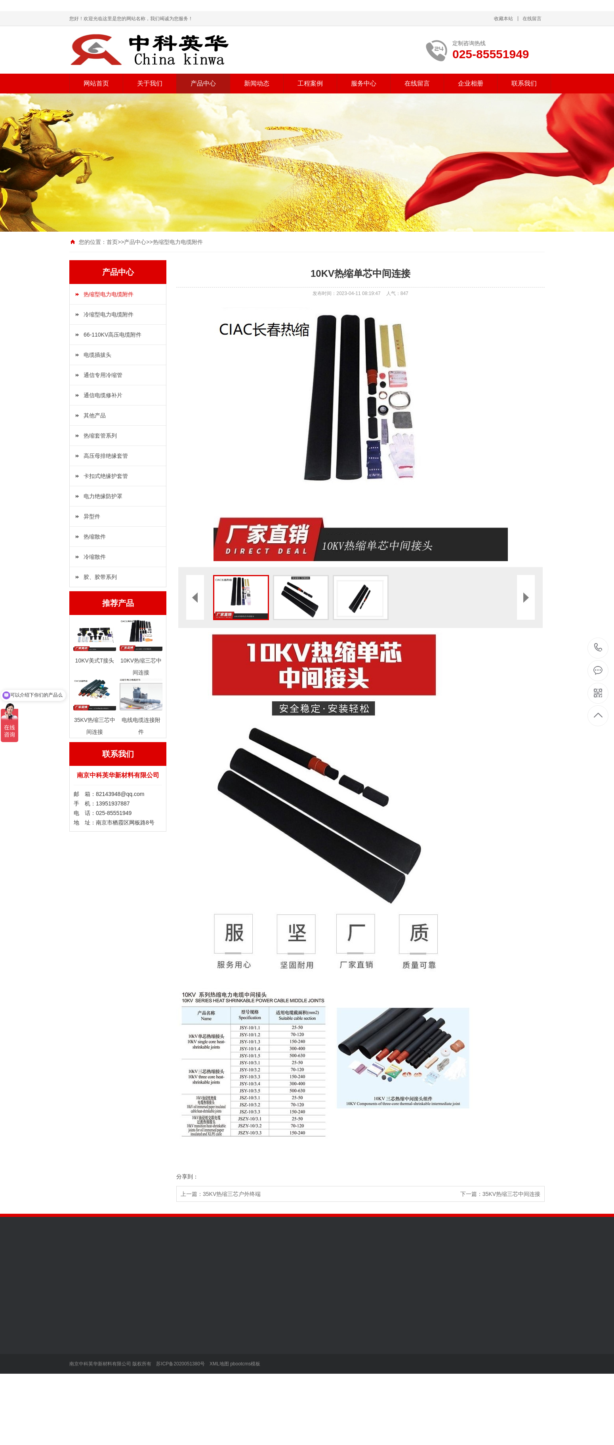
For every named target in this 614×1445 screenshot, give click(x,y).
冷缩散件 (95, 557)
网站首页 (96, 83)
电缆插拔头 (97, 355)
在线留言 (532, 18)
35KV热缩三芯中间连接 (511, 1194)
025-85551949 (598, 648)
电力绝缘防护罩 (103, 496)
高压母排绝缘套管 (106, 456)
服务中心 (363, 83)
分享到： (187, 1176)
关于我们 (149, 83)
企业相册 (470, 83)
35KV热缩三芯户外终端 (232, 1194)
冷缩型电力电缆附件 (108, 314)
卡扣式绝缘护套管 (106, 476)
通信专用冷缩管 (103, 375)
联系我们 (524, 83)
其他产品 (95, 415)
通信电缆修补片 (103, 395)
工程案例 (310, 83)
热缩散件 (95, 536)
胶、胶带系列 (100, 577)
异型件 (92, 516)
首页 (112, 242)
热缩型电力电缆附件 (178, 242)
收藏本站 (503, 18)
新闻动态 (256, 83)
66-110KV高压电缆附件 (112, 334)
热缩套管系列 (100, 435)
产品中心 (203, 83)
